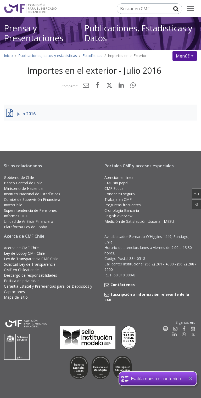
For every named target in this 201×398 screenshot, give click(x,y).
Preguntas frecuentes (122, 204)
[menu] (190, 8)
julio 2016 (26, 114)
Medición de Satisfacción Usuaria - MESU (139, 221)
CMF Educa (114, 188)
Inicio (8, 55)
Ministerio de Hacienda (23, 188)
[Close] (190, 378)
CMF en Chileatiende (21, 269)
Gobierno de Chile (19, 177)
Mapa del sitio (16, 297)
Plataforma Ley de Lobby (25, 226)
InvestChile (13, 204)
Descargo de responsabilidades (30, 275)
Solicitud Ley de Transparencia (29, 264)
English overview (118, 215)
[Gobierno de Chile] (17, 347)
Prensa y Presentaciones (33, 33)
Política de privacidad (22, 280)
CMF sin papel (116, 182)
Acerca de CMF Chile (21, 247)
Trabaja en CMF (118, 199)
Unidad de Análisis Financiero (28, 221)
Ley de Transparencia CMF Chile (31, 258)
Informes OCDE (17, 215)
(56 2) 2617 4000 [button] (160, 263)
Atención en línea (118, 177)
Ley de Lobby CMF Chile (24, 253)
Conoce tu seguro (119, 193)
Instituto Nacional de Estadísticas (32, 193)
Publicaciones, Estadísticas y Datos (138, 33)
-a (197, 204)
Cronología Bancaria (121, 210)
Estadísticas (92, 55)
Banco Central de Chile (23, 182)
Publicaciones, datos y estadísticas (47, 55)
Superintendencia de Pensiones (30, 210)
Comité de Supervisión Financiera (32, 199)
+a (197, 193)
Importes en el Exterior (127, 55)
